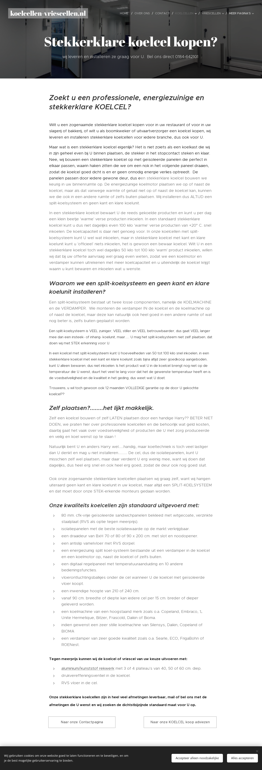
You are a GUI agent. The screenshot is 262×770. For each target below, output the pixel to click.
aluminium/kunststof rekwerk (87, 668)
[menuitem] (125, 13)
